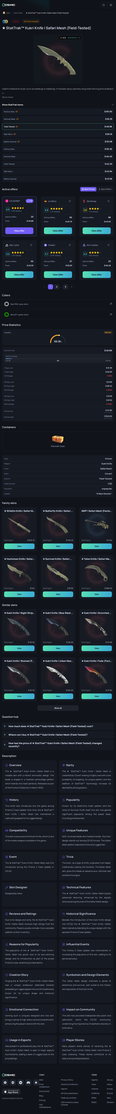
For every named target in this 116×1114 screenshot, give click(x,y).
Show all (58, 708)
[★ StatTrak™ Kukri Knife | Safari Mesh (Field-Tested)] (58, 126)
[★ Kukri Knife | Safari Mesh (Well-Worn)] (58, 171)
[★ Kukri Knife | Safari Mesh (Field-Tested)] (58, 164)
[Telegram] (13, 1083)
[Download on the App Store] (11, 1091)
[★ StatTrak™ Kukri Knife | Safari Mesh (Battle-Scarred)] (58, 141)
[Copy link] (69, 201)
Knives (108, 458)
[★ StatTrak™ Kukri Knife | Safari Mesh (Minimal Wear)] (58, 119)
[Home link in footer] (20, 1075)
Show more (7, 97)
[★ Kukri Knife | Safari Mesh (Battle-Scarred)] (58, 179)
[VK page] (21, 1083)
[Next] (71, 286)
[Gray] (58, 304)
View (19, 546)
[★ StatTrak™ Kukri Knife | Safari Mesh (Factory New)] (58, 111)
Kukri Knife (107, 463)
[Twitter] (5, 1083)
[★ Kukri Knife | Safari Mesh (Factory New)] (58, 149)
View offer (19, 230)
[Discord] (28, 1083)
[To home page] (6, 13)
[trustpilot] (36, 1083)
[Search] (104, 5)
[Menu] (111, 5)
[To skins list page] (18, 13)
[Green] (58, 314)
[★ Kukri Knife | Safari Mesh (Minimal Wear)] (58, 156)
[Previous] (44, 286)
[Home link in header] (8, 4)
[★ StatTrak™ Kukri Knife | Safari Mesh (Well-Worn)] (58, 134)
